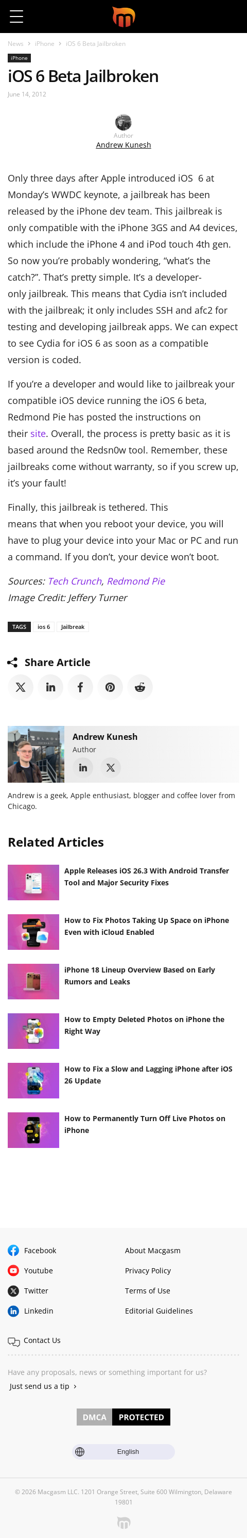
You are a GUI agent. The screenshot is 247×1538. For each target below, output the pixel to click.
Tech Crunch (74, 581)
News (16, 43)
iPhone (45, 43)
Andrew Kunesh (123, 145)
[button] (230, 16)
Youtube (38, 1270)
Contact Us (42, 1340)
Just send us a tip (39, 1386)
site (38, 433)
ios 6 (44, 626)
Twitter (36, 1291)
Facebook (40, 1250)
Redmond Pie (136, 581)
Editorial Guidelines (159, 1311)
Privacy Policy (148, 1270)
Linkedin (39, 1311)
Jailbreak (72, 626)
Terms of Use (147, 1291)
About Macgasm (153, 1250)
